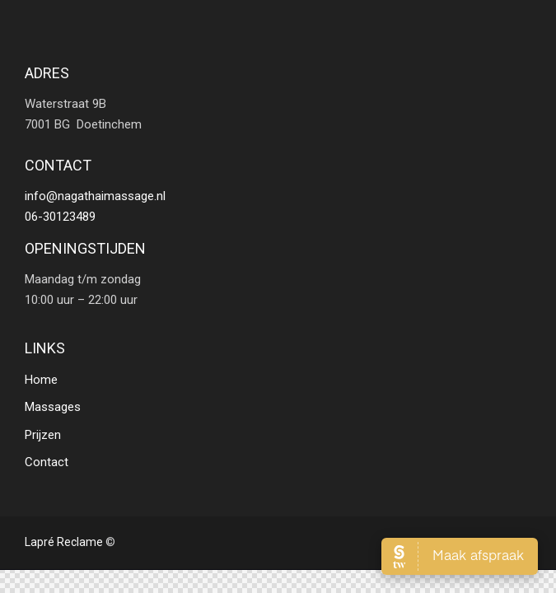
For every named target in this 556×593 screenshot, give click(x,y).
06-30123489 (60, 216)
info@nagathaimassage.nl (95, 196)
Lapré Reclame (64, 542)
